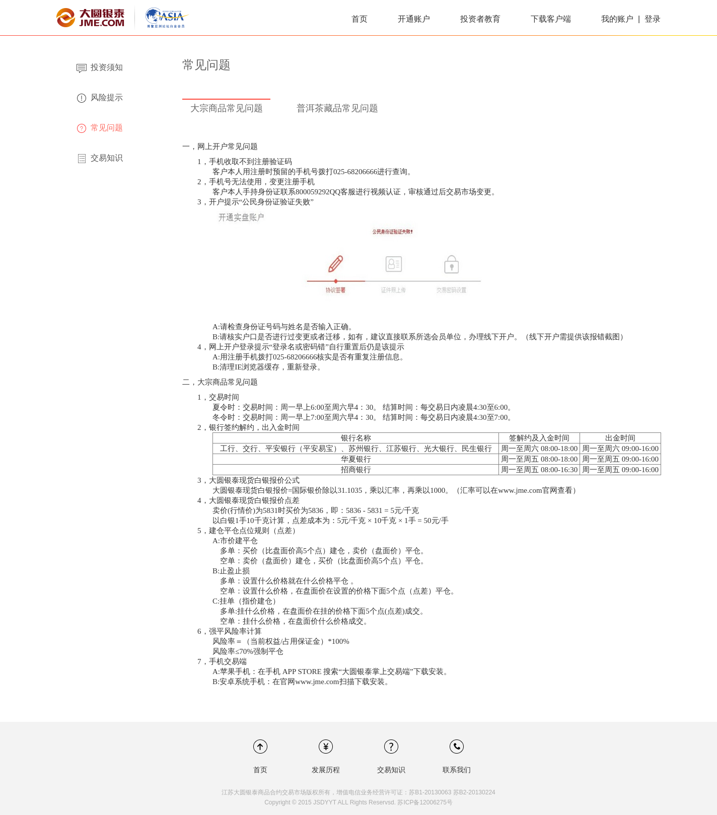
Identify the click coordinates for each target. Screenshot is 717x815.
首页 (359, 19)
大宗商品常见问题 (226, 108)
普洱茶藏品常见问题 (337, 108)
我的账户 (618, 19)
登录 (652, 19)
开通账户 (414, 19)
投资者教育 (480, 19)
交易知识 (391, 770)
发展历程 (326, 770)
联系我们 (457, 770)
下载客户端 (551, 19)
